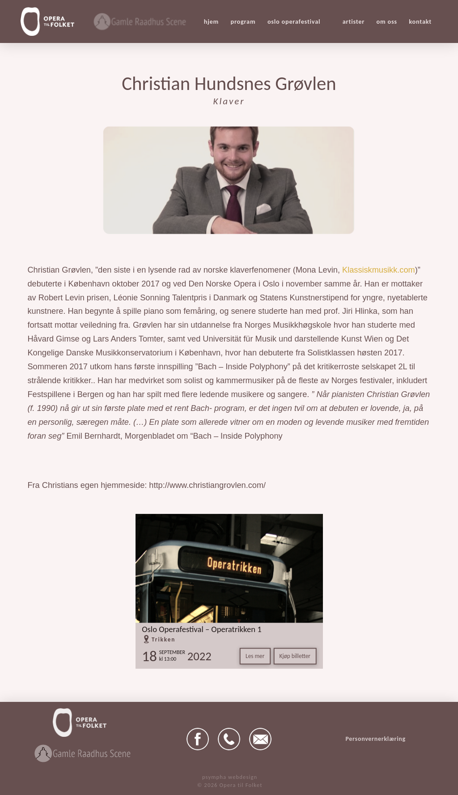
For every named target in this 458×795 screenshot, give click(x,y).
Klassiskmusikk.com (378, 269)
